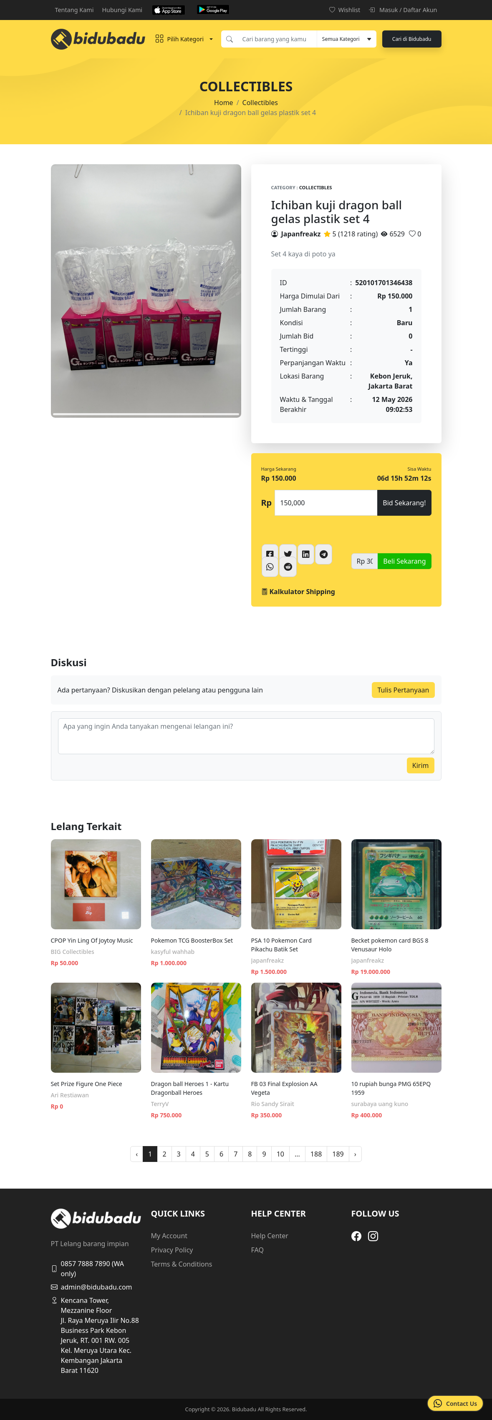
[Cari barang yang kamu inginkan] (277, 39)
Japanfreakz (301, 233)
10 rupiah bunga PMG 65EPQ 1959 (391, 1088)
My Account (169, 1235)
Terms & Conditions (181, 1264)
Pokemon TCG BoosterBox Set (192, 940)
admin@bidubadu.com (91, 1287)
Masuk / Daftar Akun (402, 10)
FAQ (257, 1249)
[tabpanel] (146, 291)
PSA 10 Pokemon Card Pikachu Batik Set (281, 944)
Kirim (420, 765)
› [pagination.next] (355, 1154)
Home (223, 102)
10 (280, 1154)
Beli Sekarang (404, 561)
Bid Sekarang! (404, 502)
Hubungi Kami (122, 10)
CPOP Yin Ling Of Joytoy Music (92, 940)
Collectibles (260, 102)
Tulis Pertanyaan (403, 690)
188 (316, 1154)
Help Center (269, 1235)
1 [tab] (146, 414)
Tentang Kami (74, 10)
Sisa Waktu (419, 469)
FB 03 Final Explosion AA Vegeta (284, 1088)
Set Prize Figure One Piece (86, 1084)
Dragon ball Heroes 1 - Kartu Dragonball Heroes (190, 1088)
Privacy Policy (172, 1249)
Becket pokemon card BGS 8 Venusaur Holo (390, 944)
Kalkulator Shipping (298, 592)
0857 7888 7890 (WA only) (87, 1268)
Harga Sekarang (278, 469)
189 (337, 1154)
